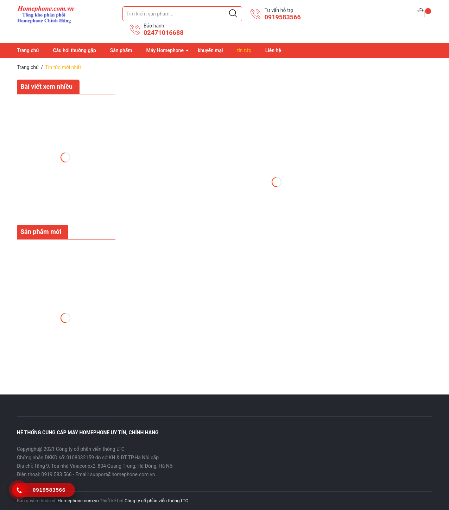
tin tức (244, 50)
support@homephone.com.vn (122, 474)
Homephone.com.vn (78, 500)
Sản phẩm (121, 50)
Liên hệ (273, 50)
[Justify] (233, 14)
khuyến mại (210, 50)
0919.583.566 (57, 474)
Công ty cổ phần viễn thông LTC (156, 500)
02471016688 (164, 32)
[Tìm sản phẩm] (182, 14)
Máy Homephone (164, 50)
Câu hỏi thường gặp (74, 50)
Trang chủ (28, 50)
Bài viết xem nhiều (46, 86)
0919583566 (282, 17)
